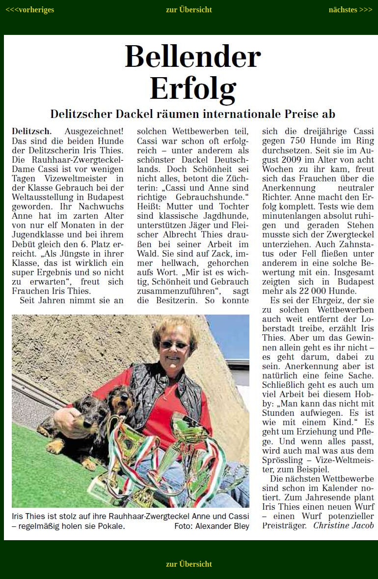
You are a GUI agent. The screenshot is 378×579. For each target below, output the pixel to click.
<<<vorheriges (29, 9)
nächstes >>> (351, 9)
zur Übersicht (189, 9)
